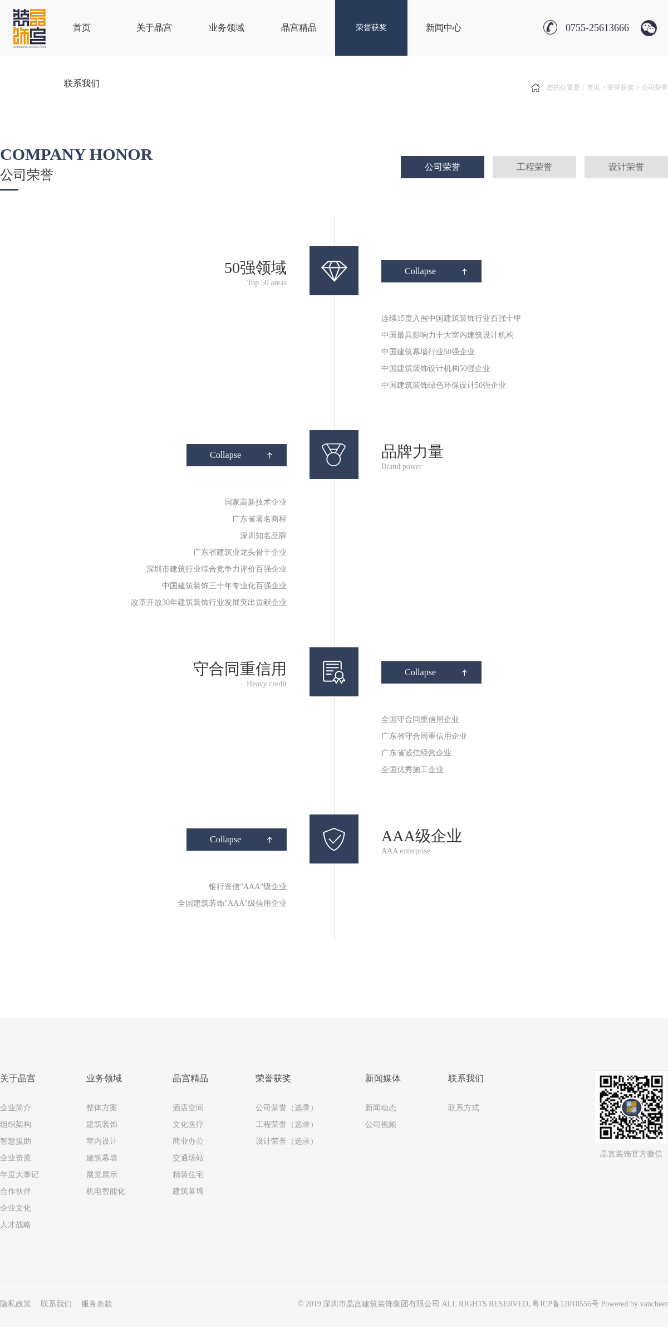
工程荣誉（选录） (287, 1124)
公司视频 (380, 1124)
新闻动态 (380, 1108)
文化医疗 (188, 1124)
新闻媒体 (383, 1078)
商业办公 (188, 1141)
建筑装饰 (101, 1124)
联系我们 (82, 83)
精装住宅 (188, 1174)
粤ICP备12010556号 (565, 1304)
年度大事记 (19, 1174)
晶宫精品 (299, 27)
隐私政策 (15, 1304)
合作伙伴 (15, 1191)
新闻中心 (443, 27)
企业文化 (15, 1208)
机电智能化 (105, 1191)
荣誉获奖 (371, 27)
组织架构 (15, 1124)
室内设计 (101, 1141)
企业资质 (15, 1158)
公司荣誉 (442, 167)
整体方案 (101, 1108)
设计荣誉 (626, 167)
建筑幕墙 (101, 1158)
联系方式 (463, 1108)
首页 (82, 27)
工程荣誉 (534, 167)
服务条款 (96, 1304)
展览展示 (101, 1174)
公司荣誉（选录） (287, 1108)
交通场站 (188, 1158)
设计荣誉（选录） (287, 1141)
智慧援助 (15, 1141)
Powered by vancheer (634, 1304)
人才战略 (15, 1225)
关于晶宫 (154, 27)
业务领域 (226, 27)
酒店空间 (188, 1108)
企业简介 (15, 1108)
